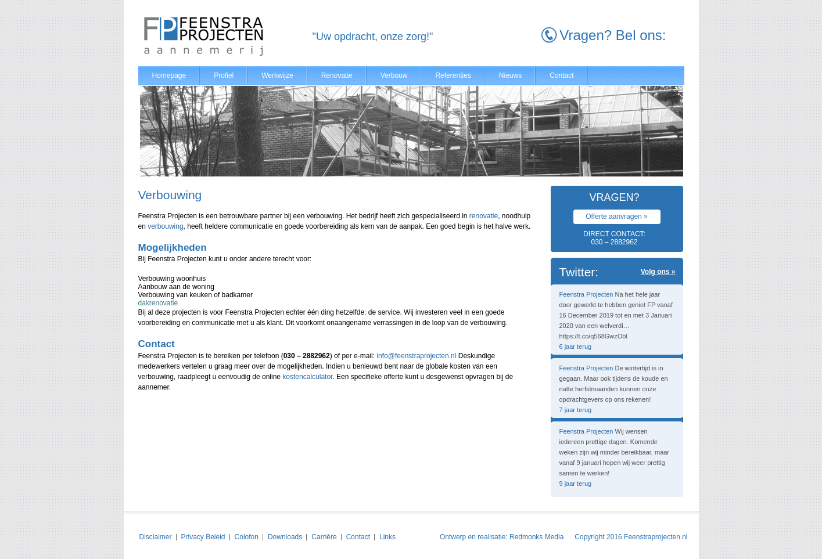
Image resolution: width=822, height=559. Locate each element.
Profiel (224, 75)
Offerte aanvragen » (617, 216)
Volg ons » (658, 272)
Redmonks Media (536, 537)
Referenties (453, 75)
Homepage (169, 75)
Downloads (285, 537)
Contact (561, 75)
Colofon (247, 537)
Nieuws (510, 75)
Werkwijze (277, 75)
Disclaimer (155, 537)
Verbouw (394, 75)
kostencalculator (307, 377)
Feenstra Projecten (586, 294)
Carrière (323, 537)
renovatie (483, 216)
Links (387, 537)
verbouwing (165, 226)
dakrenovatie (158, 303)
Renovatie (337, 75)
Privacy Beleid (203, 537)
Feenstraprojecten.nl (655, 537)
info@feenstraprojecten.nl (416, 356)
